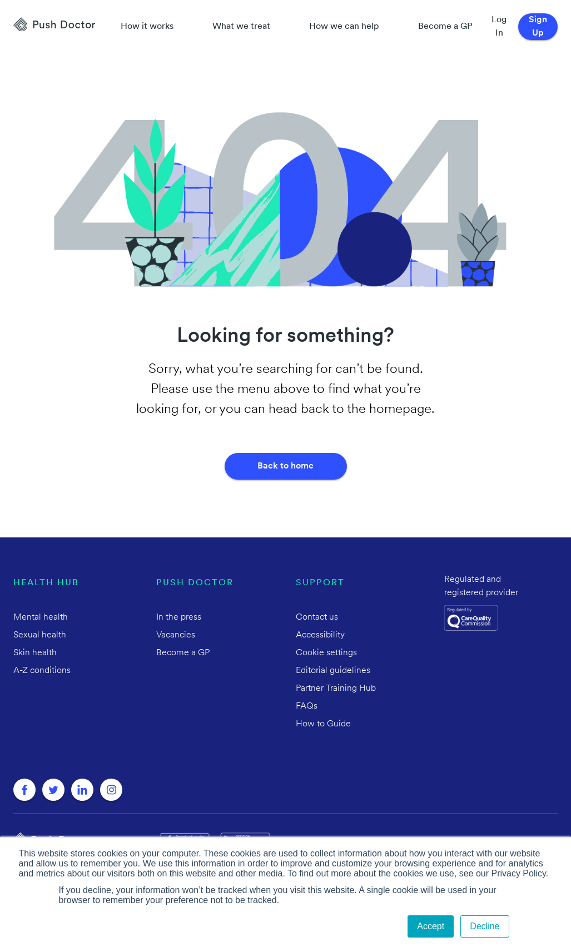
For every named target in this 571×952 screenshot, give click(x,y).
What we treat (241, 26)
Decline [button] (484, 926)
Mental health (40, 617)
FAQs (306, 706)
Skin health (35, 653)
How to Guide (323, 724)
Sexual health (39, 635)
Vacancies (175, 635)
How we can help (344, 26)
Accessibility (320, 635)
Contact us (317, 617)
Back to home (285, 466)
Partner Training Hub (336, 688)
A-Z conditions (42, 670)
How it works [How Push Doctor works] (147, 26)
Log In (499, 27)
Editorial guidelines (333, 670)
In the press (178, 617)
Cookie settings (326, 653)
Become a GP (445, 26)
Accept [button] (430, 926)
